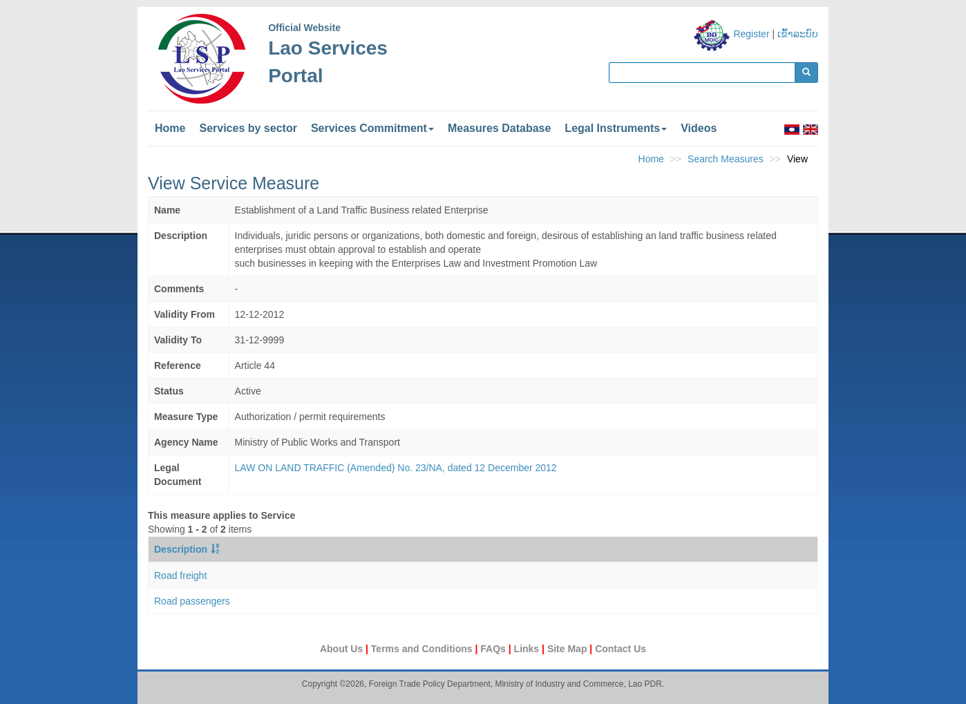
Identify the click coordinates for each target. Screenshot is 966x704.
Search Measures (726, 158)
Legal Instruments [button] (616, 128)
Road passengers (192, 601)
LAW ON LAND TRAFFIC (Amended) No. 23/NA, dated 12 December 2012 (396, 467)
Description (180, 549)
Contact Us (620, 648)
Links (528, 648)
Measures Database (499, 128)
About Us (343, 648)
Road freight (180, 575)
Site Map (568, 648)
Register (751, 33)
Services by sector (247, 128)
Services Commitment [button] (372, 128)
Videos (699, 128)
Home (170, 128)
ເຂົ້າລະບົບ (797, 33)
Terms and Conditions (423, 648)
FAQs (494, 648)
